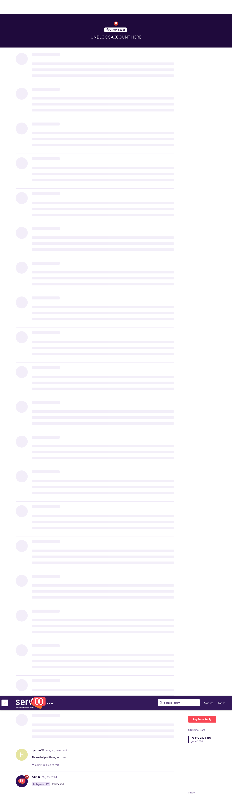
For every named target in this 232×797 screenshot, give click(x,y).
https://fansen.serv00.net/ (48, 193)
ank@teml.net (49, 255)
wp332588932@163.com (94, 753)
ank (39, 344)
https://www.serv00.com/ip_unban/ (97, 161)
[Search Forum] (179, 7)
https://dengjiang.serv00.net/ (50, 640)
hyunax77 (42, 88)
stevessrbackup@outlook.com (58, 304)
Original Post (196, 34)
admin (40, 481)
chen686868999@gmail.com (70, 722)
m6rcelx (41, 442)
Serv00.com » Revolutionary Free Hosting (34, 7)
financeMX (43, 152)
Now (191, 97)
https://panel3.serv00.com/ (131, 722)
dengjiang (42, 682)
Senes (40, 219)
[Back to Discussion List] (4, 7)
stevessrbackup (46, 340)
